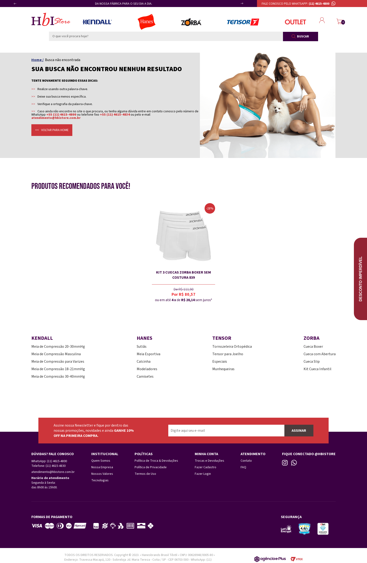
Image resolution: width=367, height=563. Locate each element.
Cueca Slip (312, 361)
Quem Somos (100, 460)
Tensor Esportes (243, 22)
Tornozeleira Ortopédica (232, 346)
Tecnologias (100, 480)
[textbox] (166, 36)
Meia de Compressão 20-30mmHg (58, 346)
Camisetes (145, 376)
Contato (246, 460)
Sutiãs (142, 346)
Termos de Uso (145, 474)
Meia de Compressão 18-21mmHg (58, 369)
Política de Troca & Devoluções (156, 460)
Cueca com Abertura (320, 354)
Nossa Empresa (102, 467)
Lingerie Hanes (146, 22)
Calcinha (143, 361)
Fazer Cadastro (205, 467)
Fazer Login (203, 474)
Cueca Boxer (313, 346)
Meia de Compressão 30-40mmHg (58, 376)
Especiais (219, 361)
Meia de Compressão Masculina (56, 354)
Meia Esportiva (148, 354)
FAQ (243, 467)
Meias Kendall (97, 22)
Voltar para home (55, 130)
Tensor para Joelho (227, 354)
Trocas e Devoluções (209, 460)
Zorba (191, 22)
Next (237, 5)
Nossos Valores (102, 474)
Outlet (295, 22)
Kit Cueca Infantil (317, 369)
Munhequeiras (223, 369)
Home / (37, 59)
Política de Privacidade (151, 467)
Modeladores (147, 369)
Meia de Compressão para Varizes (57, 361)
